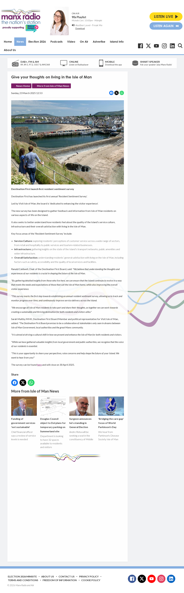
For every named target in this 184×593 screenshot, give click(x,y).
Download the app (113, 64)
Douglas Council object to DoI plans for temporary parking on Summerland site (53, 415)
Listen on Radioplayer (78, 64)
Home (8, 41)
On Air (84, 41)
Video (71, 41)
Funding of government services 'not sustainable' (24, 412)
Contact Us (67, 576)
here (39, 364)
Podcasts (56, 41)
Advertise (99, 41)
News (20, 41)
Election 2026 (37, 41)
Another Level (82, 25)
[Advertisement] (68, 509)
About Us (10, 50)
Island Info (117, 41)
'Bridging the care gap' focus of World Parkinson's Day (111, 412)
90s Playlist (79, 17)
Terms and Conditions (23, 580)
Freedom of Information (60, 580)
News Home (23, 85)
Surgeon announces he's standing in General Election (82, 412)
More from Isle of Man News (53, 85)
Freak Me (97, 25)
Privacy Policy (89, 576)
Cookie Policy (90, 580)
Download (80, 28)
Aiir (32, 585)
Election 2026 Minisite (22, 576)
